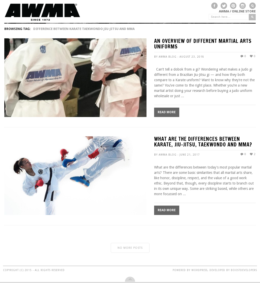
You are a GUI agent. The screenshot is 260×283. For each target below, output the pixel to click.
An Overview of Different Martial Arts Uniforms (203, 44)
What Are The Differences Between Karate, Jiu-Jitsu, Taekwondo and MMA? (203, 142)
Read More (167, 112)
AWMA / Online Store (237, 11)
